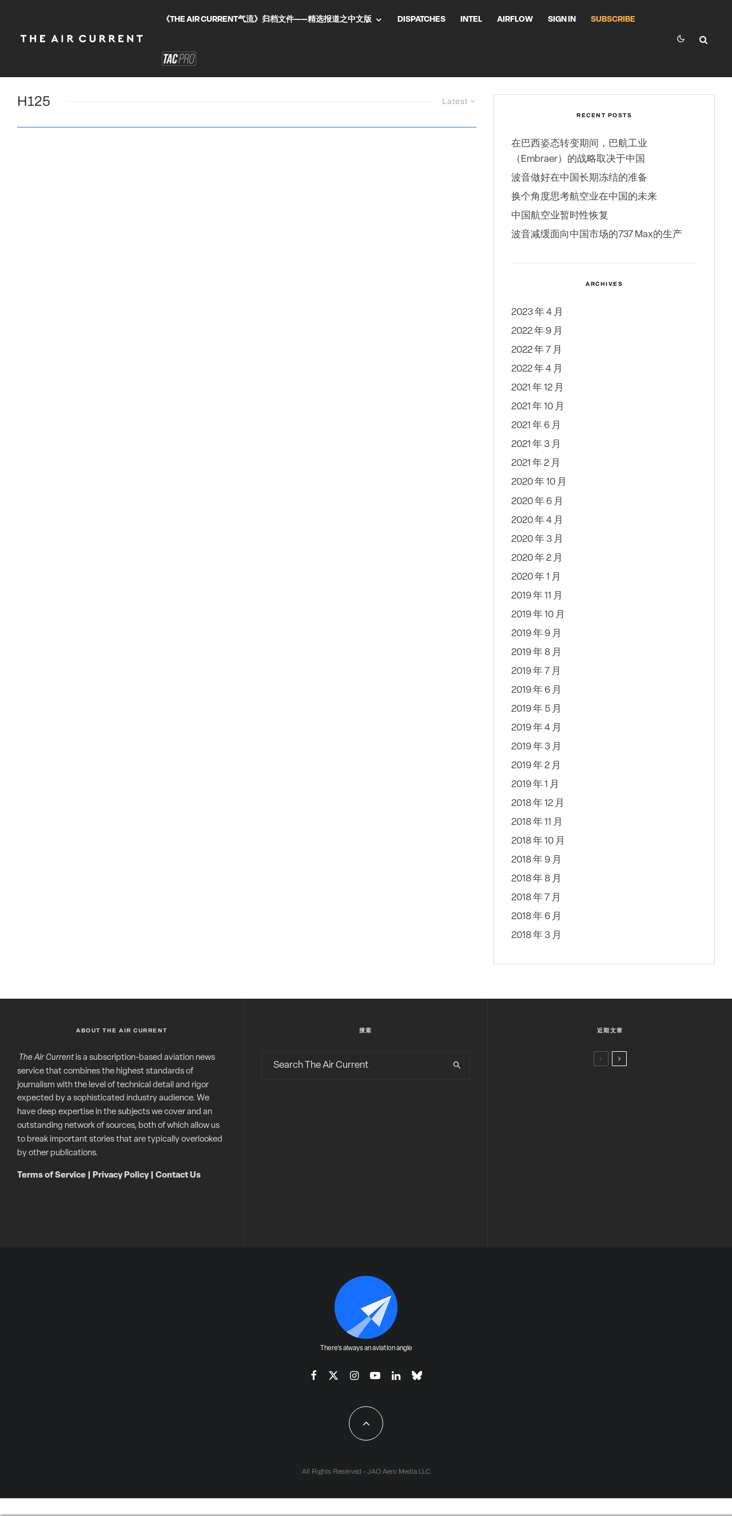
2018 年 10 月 (538, 841)
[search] (457, 1065)
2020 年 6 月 (537, 501)
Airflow (515, 19)
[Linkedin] (396, 1375)
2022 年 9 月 (537, 331)
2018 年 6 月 (536, 916)
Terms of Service (51, 1175)
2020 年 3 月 (537, 539)
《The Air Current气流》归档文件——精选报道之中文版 (267, 19)
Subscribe (613, 19)
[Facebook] (314, 1375)
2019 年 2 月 (536, 766)
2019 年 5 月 (536, 709)
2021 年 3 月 (536, 444)
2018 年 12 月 (537, 803)
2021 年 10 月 (537, 407)
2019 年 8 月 (536, 652)
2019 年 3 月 (536, 747)
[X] (333, 1375)
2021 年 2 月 (535, 463)
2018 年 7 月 (536, 898)
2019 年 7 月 (536, 671)
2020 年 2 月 (537, 558)
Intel (471, 19)
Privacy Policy (121, 1175)
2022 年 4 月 (537, 369)
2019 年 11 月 (537, 596)
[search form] (353, 1065)
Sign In (562, 19)
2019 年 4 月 (536, 728)
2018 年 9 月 (536, 860)
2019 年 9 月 (536, 634)
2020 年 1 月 (536, 577)
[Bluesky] (417, 1375)
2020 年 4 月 (537, 520)
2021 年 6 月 (536, 425)
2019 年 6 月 (536, 690)
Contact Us (178, 1175)
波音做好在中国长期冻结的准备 (579, 178)
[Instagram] (354, 1375)
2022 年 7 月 (536, 350)
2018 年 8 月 (536, 879)
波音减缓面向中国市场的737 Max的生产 (596, 235)
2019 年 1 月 (535, 784)
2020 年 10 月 (539, 482)
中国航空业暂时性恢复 (559, 216)
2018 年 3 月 (536, 935)
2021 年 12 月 (537, 388)
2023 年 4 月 (537, 312)
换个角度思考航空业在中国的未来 (584, 197)
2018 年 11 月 (537, 822)
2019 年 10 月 (538, 615)
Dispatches (421, 19)
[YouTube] (375, 1375)
